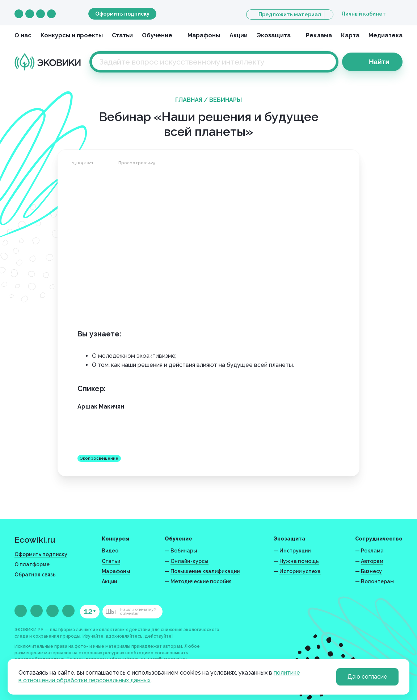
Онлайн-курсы (189, 561)
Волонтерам (377, 581)
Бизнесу (371, 571)
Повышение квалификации (205, 571)
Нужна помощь (299, 561)
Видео (110, 551)
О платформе (32, 564)
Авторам (372, 561)
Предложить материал (289, 14)
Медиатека (385, 35)
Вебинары (225, 99)
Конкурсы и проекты (72, 35)
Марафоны (204, 35)
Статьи (122, 35)
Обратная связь (35, 574)
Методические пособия (201, 581)
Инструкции (295, 551)
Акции (238, 35)
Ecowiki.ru (34, 539)
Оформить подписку (122, 14)
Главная (188, 99)
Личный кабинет (363, 14)
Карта (350, 35)
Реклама (319, 35)
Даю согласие (367, 676)
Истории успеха (300, 571)
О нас (22, 35)
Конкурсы (115, 539)
